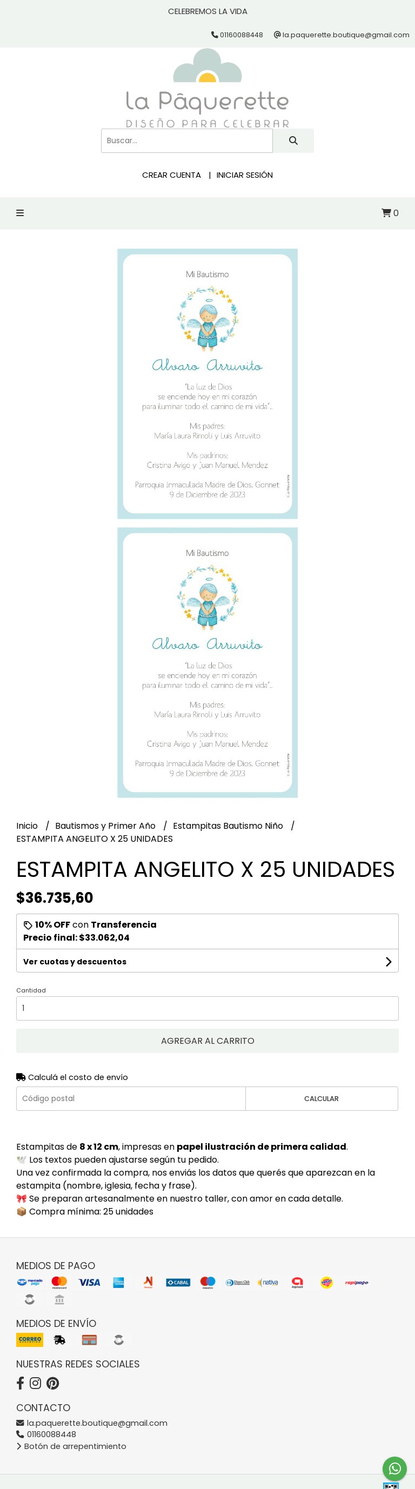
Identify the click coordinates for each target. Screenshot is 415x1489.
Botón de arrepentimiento (71, 1446)
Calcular (321, 1098)
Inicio (28, 826)
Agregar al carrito (208, 1041)
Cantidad (31, 990)
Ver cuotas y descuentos (74, 961)
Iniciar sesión (245, 174)
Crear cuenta (171, 174)
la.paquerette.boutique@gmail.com (92, 1423)
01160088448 (46, 1434)
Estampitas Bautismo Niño (229, 826)
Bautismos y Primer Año (106, 826)
